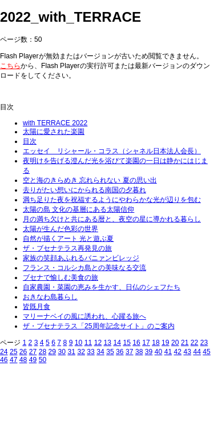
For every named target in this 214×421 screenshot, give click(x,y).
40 (159, 352)
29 (52, 352)
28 (43, 352)
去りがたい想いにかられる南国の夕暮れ (84, 190)
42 (178, 352)
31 (71, 352)
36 (120, 352)
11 (88, 343)
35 (110, 352)
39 (149, 352)
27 (33, 352)
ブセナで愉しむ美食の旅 (60, 277)
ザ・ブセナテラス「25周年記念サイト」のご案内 (99, 326)
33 (91, 352)
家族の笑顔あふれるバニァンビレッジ (81, 258)
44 (197, 352)
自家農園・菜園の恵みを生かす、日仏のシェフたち (101, 287)
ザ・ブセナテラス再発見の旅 (67, 248)
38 (139, 352)
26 (23, 352)
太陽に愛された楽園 (53, 132)
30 (62, 352)
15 (127, 343)
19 (165, 343)
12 (98, 343)
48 (23, 360)
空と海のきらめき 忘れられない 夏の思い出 (90, 180)
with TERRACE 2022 (55, 123)
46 (4, 360)
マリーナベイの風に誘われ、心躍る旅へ (84, 316)
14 (117, 343)
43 (188, 352)
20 (175, 343)
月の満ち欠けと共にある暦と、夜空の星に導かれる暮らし (112, 219)
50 (43, 360)
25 (14, 352)
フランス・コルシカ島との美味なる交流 (84, 268)
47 (14, 360)
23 (204, 343)
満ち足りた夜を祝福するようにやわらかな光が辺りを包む (112, 200)
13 (108, 343)
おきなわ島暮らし (50, 297)
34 (100, 352)
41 (168, 352)
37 (130, 352)
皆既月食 (36, 307)
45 (207, 352)
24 (4, 352)
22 (195, 343)
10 (79, 343)
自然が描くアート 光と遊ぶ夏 (68, 239)
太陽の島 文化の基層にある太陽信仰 (78, 209)
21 (185, 343)
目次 (30, 141)
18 (156, 343)
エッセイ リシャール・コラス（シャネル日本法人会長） (112, 151)
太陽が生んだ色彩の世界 (60, 229)
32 (81, 352)
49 (33, 360)
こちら (10, 66)
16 (136, 343)
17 (146, 343)
